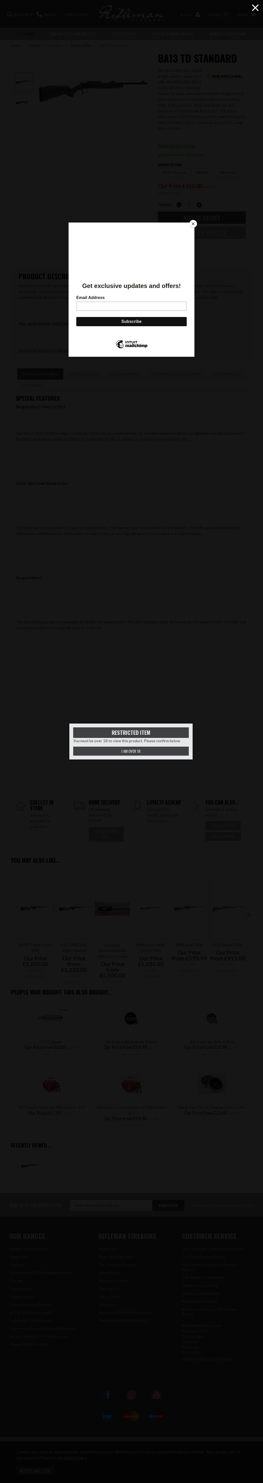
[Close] (193, 224)
